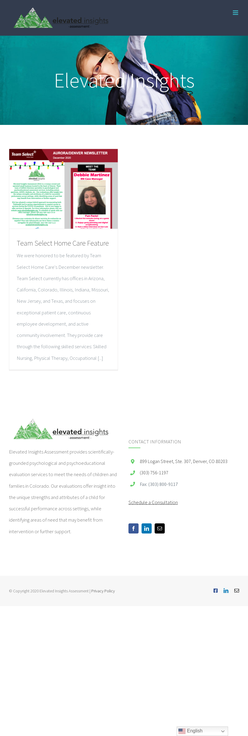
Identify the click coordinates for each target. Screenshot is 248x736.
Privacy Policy (103, 591)
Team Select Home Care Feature (63, 243)
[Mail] (160, 528)
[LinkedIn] (147, 528)
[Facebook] (133, 528)
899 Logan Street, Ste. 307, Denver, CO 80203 (183, 461)
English (190, 731)
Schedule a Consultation (153, 502)
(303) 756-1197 (154, 473)
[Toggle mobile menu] (236, 13)
